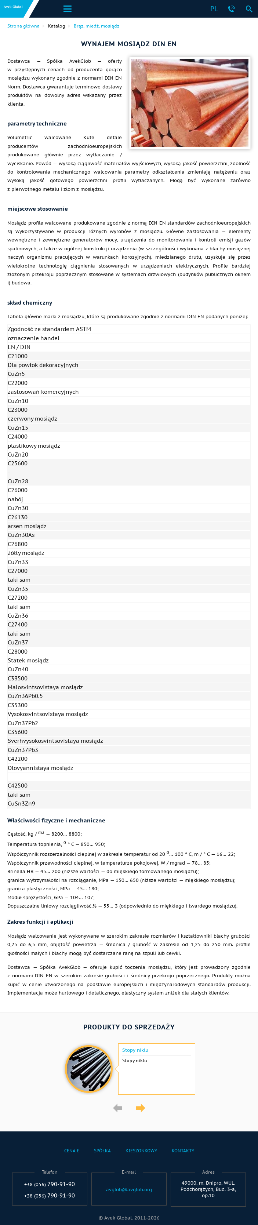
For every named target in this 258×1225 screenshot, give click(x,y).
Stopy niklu (135, 1050)
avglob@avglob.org (129, 1190)
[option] (129, 1069)
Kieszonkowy (141, 1150)
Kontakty (183, 1150)
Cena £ (71, 1150)
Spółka (102, 1150)
